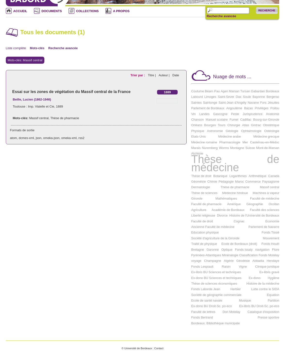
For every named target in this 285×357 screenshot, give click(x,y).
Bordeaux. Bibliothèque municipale (215, 323)
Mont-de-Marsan (267, 148)
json (38, 138)
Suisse (250, 148)
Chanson (197, 119)
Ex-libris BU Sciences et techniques (216, 272)
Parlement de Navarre (263, 227)
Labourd (197, 97)
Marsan (234, 91)
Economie (272, 221)
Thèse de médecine (235, 163)
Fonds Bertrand (202, 317)
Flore (275, 249)
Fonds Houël (270, 244)
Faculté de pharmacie (206, 204)
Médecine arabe (229, 136)
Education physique (205, 232)
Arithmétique (257, 176)
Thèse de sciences (204, 193)
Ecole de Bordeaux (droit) (239, 244)
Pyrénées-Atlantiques (206, 255)
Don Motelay (231, 312)
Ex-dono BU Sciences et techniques (216, 278)
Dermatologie (200, 187)
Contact (158, 348)
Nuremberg (210, 148)
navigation (262, 249)
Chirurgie (233, 125)
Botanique (220, 176)
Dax (238, 97)
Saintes (196, 102)
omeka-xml (69, 138)
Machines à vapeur (266, 193)
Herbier (235, 289)
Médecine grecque (266, 136)
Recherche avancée (221, 16)
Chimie (212, 181)
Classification (248, 255)
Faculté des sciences (264, 210)
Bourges (210, 125)
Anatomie (272, 114)
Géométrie (198, 181)
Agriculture (198, 210)
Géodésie (243, 261)
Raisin (226, 266)
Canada (273, 176)
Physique (197, 131)
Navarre (253, 102)
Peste (235, 114)
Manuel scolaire (217, 119)
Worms (224, 148)
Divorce (222, 215)
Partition (273, 300)
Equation (273, 295)
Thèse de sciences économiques (214, 283)
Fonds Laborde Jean (205, 289)
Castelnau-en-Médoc (264, 142)
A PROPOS (121, 11)
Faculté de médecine (264, 198)
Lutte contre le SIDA (265, 289)
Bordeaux (272, 91)
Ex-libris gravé (269, 272)
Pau (217, 91)
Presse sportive (268, 317)
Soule (247, 97)
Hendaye (273, 261)
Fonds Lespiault (202, 266)
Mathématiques (226, 198)
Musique (245, 300)
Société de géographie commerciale (216, 295)
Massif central (38, 118)
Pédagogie (226, 181)
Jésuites (273, 102)
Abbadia (258, 261)
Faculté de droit (202, 221)
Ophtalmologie (251, 131)
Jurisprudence (252, 114)
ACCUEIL (20, 11)
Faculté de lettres (203, 312)
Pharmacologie (229, 142)
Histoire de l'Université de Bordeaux (254, 215)
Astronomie (215, 131)
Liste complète (16, 48)
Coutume (197, 91)
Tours (222, 125)
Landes (204, 114)
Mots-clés (37, 48)
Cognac (239, 221)
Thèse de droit (201, 176)
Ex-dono (254, 278)
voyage (196, 261)
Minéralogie (230, 255)
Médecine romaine (204, 142)
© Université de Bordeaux (136, 348)
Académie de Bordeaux (228, 210)
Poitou (274, 108)
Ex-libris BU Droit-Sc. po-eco (259, 306)
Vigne (243, 266)
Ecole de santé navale (206, 300)
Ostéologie (271, 131)
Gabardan (258, 91)
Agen (224, 91)
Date (175, 75)
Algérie (229, 261)
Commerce (253, 181)
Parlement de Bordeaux (207, 108)
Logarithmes (238, 176)
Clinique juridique (267, 266)
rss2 (82, 138)
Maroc (239, 181)
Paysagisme (270, 181)
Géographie (254, 204)
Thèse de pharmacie (64, 118)
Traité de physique (204, 244)
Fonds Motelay (269, 255)
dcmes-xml (26, 138)
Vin (193, 114)
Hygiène (273, 278)
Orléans (196, 125)
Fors (263, 102)
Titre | (152, 75)
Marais (196, 148)
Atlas (245, 125)
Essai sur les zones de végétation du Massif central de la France (71, 92)
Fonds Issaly (244, 249)
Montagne (237, 148)
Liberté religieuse (203, 215)
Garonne (212, 249)
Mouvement (271, 238)
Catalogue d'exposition (263, 312)
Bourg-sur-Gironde (266, 119)
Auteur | (164, 75)
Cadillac (245, 119)
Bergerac (273, 97)
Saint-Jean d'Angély (232, 102)
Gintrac (256, 125)
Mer (245, 142)
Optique (226, 249)
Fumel (234, 119)
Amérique (234, 204)
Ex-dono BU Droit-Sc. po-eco (211, 306)
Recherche (266, 10)
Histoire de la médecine (262, 283)
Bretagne (197, 249)
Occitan (274, 204)
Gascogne (220, 114)
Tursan (245, 91)
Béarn (209, 91)
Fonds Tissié (270, 232)
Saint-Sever (226, 97)
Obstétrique (271, 125)
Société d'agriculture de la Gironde (215, 238)
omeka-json (51, 138)
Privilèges (261, 108)
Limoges (210, 97)
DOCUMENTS (51, 11)
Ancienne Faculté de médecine (213, 227)
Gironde (196, 198)
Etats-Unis (198, 136)
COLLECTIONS (87, 11)
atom (13, 138)
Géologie (232, 131)
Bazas (248, 108)
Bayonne (259, 97)
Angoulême (234, 108)
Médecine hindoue (235, 193)
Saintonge (210, 102)
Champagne (212, 261)
